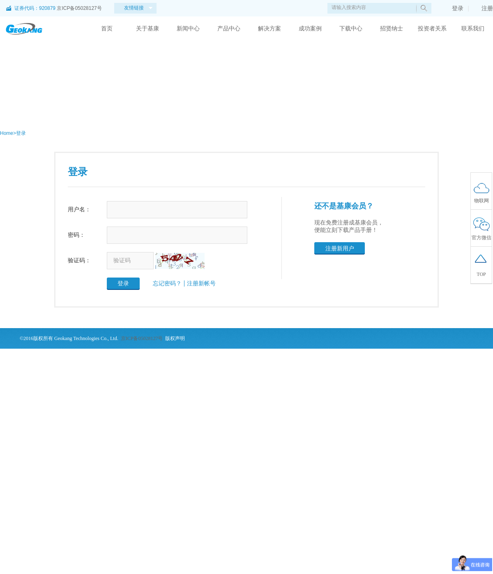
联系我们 (472, 28)
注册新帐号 (201, 283)
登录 (453, 8)
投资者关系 (432, 28)
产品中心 (228, 28)
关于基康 (147, 28)
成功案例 (310, 28)
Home (6, 133)
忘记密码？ (167, 283)
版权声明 (175, 338)
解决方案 (269, 28)
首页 (107, 28)
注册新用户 (339, 248)
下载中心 (350, 28)
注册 (483, 8)
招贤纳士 (391, 28)
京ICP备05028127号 (79, 8)
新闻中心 (188, 28)
